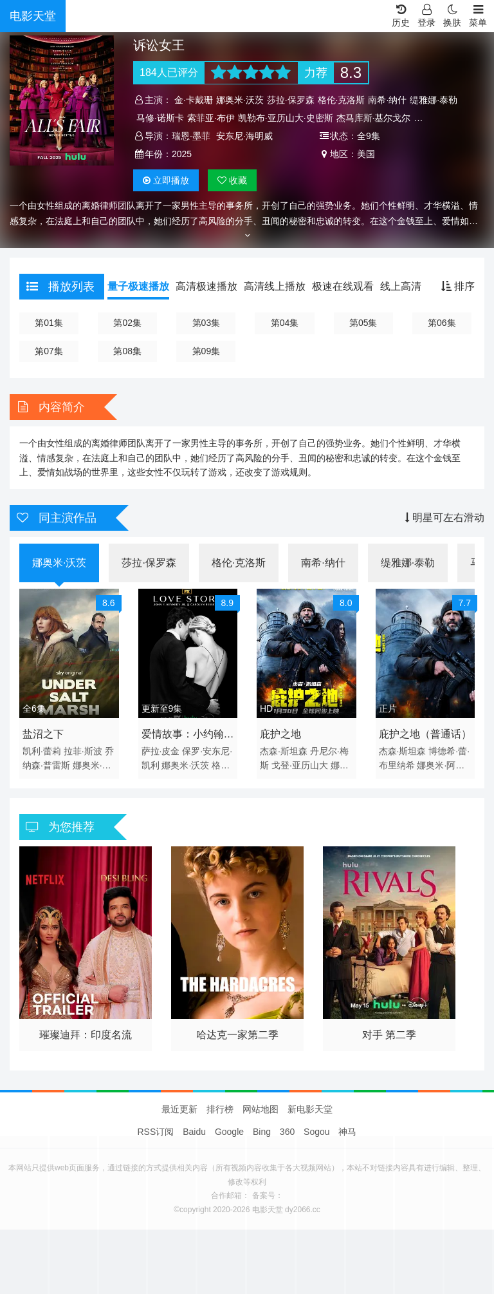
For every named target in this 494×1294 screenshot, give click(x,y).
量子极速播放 (138, 286)
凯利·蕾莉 (42, 751)
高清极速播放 (206, 286)
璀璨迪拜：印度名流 (85, 1034)
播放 (166, 180)
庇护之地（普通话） (425, 733)
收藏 (232, 180)
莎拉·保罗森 (291, 100)
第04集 (285, 323)
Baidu (194, 1132)
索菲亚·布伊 (211, 118)
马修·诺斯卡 (160, 118)
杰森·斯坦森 (283, 751)
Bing (262, 1132)
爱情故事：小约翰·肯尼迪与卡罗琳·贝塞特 (184, 736)
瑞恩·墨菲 (191, 136)
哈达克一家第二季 (237, 1034)
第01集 (49, 323)
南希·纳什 (387, 100)
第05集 (363, 323)
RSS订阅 (156, 1132)
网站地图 (260, 1109)
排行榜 (219, 1109)
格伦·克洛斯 (341, 100)
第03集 (206, 323)
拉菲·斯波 (83, 751)
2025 (182, 154)
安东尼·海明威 (244, 136)
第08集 (127, 351)
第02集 (127, 323)
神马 (347, 1132)
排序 (458, 286)
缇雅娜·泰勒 (433, 100)
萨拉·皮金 (161, 751)
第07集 (49, 351)
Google (229, 1132)
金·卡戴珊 (193, 100)
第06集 (442, 323)
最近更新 (179, 1109)
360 (287, 1132)
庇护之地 (280, 733)
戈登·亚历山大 (299, 765)
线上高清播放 (411, 286)
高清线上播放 (275, 286)
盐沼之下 (43, 733)
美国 (366, 154)
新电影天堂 (310, 1109)
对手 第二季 (389, 1034)
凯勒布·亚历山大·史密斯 (285, 118)
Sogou (316, 1132)
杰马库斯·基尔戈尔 (373, 118)
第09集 (206, 351)
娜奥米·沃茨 (240, 100)
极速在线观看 (343, 286)
